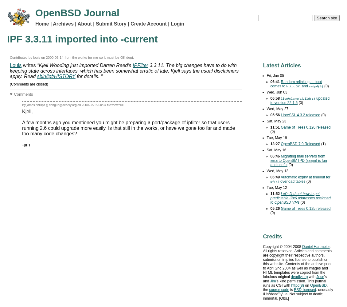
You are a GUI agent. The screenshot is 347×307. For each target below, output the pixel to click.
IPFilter (140, 65)
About (85, 23)
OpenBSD (318, 285)
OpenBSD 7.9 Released (300, 144)
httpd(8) (297, 285)
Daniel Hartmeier (315, 247)
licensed (305, 290)
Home (42, 23)
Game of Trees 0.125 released (306, 208)
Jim (273, 281)
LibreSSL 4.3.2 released (300, 115)
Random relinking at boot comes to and (297, 84)
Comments (23, 94)
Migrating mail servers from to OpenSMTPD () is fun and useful (299, 160)
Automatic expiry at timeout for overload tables (300, 179)
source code (279, 290)
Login (177, 23)
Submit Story (111, 23)
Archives (63, 23)
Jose (320, 277)
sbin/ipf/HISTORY (56, 76)
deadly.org (299, 277)
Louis (15, 65)
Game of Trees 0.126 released (306, 127)
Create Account (149, 23)
